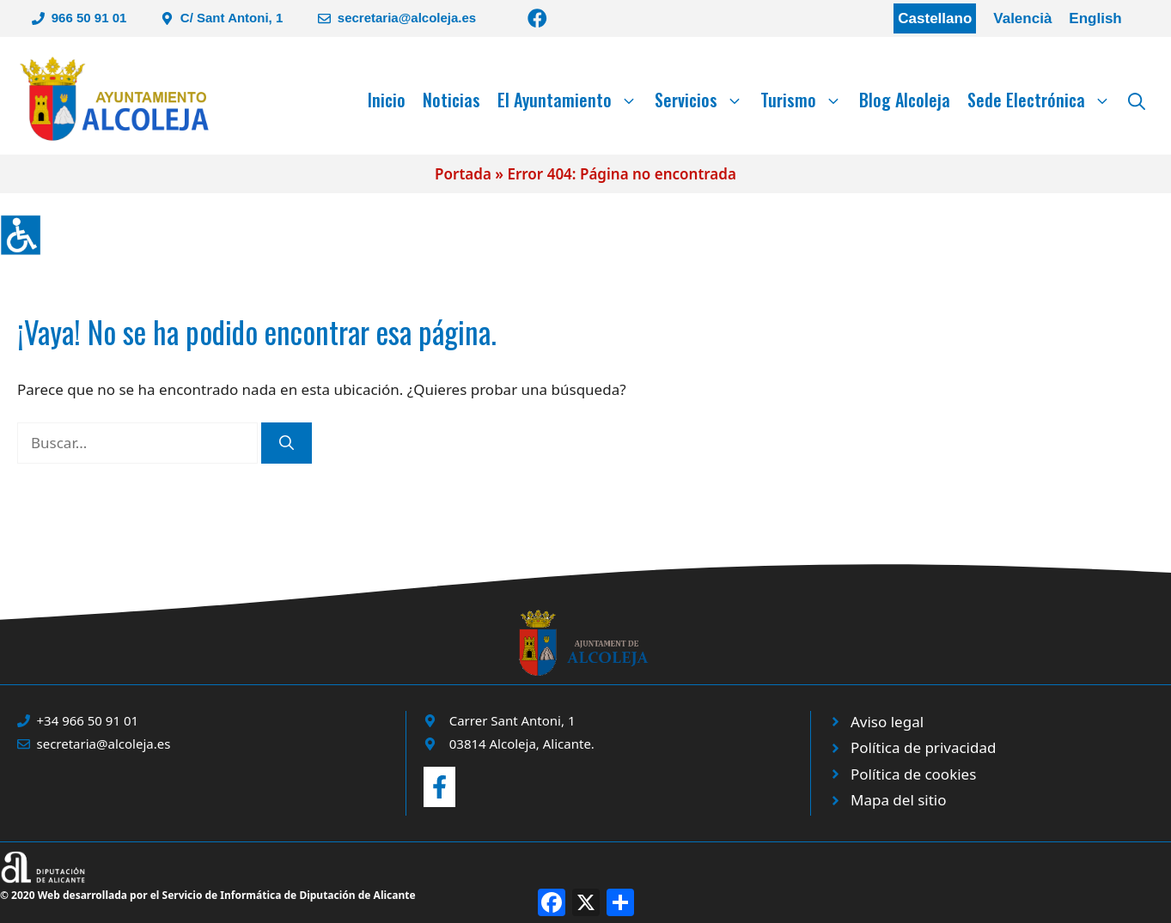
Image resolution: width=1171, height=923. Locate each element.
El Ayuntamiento (571, 99)
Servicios (703, 99)
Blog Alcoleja (904, 99)
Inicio (387, 99)
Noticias (451, 99)
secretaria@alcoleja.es (407, 17)
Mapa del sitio (899, 800)
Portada (463, 174)
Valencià (1022, 18)
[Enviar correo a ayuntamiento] (439, 787)
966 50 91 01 (89, 17)
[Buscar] (286, 443)
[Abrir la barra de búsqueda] (1136, 99)
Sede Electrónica (1043, 99)
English (1095, 18)
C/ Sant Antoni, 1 (231, 17)
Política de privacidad (923, 747)
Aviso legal (887, 722)
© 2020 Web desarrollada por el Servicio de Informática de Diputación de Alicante (208, 895)
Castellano (935, 18)
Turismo (805, 99)
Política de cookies (913, 774)
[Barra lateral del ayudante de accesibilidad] (20, 235)
